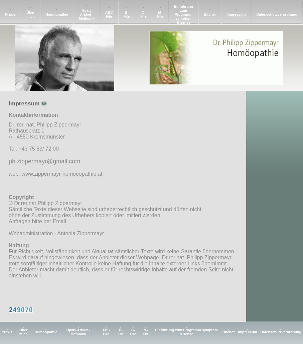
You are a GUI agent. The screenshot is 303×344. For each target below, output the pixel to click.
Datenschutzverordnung (276, 14)
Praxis (10, 14)
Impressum (236, 14)
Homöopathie (56, 14)
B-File (127, 14)
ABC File (109, 14)
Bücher (210, 14)
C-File (143, 14)
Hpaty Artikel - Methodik (87, 14)
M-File (160, 14)
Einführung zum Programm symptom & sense (183, 14)
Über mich (30, 14)
